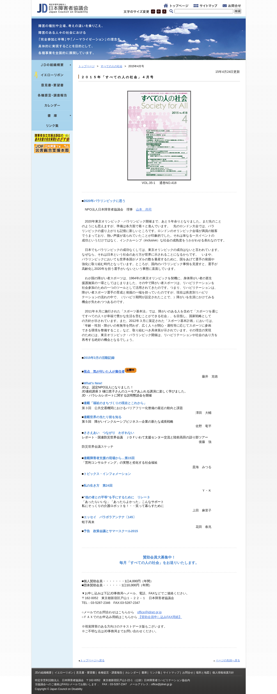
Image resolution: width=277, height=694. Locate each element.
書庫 (144, 672)
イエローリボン (64, 672)
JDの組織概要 (43, 672)
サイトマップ (171, 672)
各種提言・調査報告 (110, 672)
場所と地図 (202, 672)
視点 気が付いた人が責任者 (110, 371)
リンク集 (155, 672)
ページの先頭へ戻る (228, 660)
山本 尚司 (144, 209)
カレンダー (132, 672)
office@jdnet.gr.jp (149, 612)
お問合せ (187, 672)
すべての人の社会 (111, 66)
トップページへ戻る (92, 660)
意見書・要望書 (85, 672)
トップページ (86, 66)
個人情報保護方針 (223, 672)
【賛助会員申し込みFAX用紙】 (160, 617)
